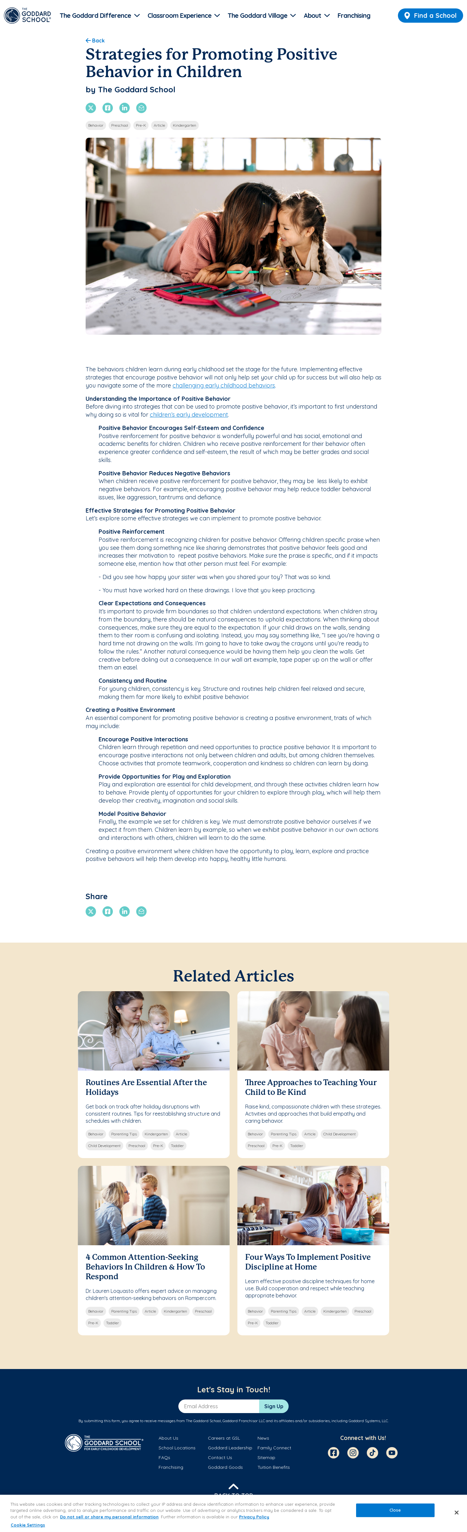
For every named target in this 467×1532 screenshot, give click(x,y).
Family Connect (274, 1448)
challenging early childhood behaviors (224, 385)
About (312, 15)
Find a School (430, 15)
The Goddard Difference (95, 15)
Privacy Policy (254, 1516)
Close (395, 1510)
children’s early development (189, 414)
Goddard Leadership (230, 1448)
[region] (233, 1513)
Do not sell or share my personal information (109, 1516)
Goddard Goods (225, 1467)
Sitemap (266, 1457)
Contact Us (220, 1457)
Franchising (354, 15)
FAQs (164, 1457)
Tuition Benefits (273, 1467)
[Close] (456, 1512)
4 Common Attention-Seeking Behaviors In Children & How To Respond (145, 1267)
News (263, 1438)
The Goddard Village (257, 15)
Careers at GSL (224, 1438)
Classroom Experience (179, 15)
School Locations (177, 1448)
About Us (168, 1438)
